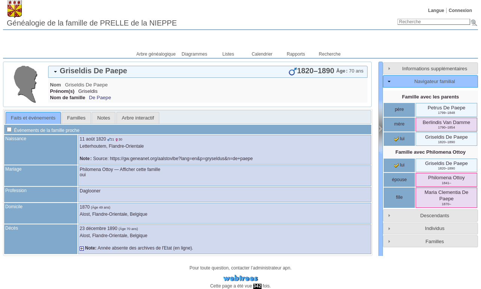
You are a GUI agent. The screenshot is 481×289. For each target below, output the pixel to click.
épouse (399, 179)
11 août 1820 (93, 139)
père (399, 109)
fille (399, 197)
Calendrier (262, 54)
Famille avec (430, 152)
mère (399, 124)
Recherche (329, 54)
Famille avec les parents (430, 97)
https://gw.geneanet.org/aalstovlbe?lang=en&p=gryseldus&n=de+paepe (181, 158)
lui (399, 138)
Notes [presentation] (103, 118)
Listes (228, 54)
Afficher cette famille (140, 169)
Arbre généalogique (156, 54)
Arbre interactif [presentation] (138, 118)
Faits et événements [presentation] (33, 118)
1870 (85, 207)
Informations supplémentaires (434, 68)
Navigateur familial (434, 81)
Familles (434, 241)
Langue (436, 10)
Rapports (296, 54)
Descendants (434, 215)
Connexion (460, 10)
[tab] (208, 72)
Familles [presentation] (76, 118)
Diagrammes (194, 54)
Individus (435, 228)
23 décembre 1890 (98, 228)
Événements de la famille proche (43, 130)
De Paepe (100, 97)
